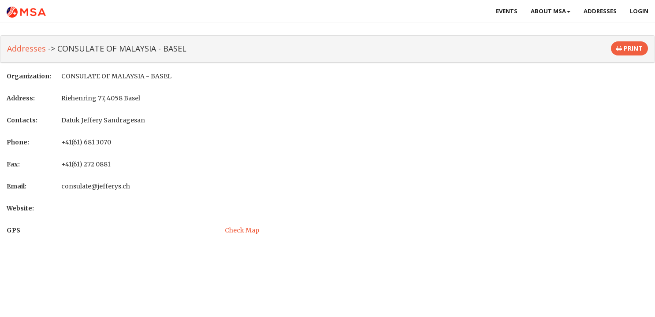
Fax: (13, 164)
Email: (16, 186)
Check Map (242, 230)
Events (506, 11)
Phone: (18, 142)
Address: (21, 98)
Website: (20, 208)
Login (639, 11)
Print (629, 48)
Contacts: (22, 120)
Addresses (600, 11)
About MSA (550, 11)
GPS (13, 230)
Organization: (29, 76)
